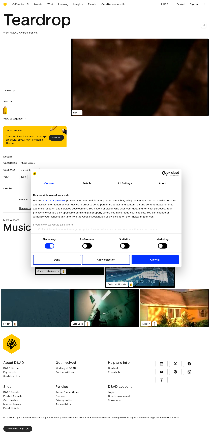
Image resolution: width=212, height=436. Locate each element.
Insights (78, 4)
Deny (57, 259)
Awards (38, 4)
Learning (63, 4)
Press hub (114, 372)
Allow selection (106, 259)
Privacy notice (64, 400)
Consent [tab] (49, 183)
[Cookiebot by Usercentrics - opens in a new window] (164, 173)
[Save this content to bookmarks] (203, 25)
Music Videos (28, 163)
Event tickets (11, 408)
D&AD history (11, 368)
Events (92, 4)
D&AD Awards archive (24, 32)
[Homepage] (5, 4)
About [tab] (162, 183)
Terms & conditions (67, 392)
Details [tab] (87, 183)
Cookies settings (18, 428)
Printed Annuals (12, 396)
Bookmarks (115, 400)
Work (50, 4)
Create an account (119, 396)
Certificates (10, 400)
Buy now (56, 138)
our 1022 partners (54, 200)
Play (77, 112)
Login (111, 392)
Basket (181, 4)
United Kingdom (29, 170)
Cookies (60, 396)
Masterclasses (12, 404)
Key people (9, 372)
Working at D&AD (66, 368)
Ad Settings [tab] (125, 183)
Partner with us (65, 372)
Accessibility (63, 404)
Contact (113, 368)
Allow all (155, 259)
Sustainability (11, 376)
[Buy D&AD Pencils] (20, 4)
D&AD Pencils (11, 392)
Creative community (113, 4)
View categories (15, 118)
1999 (23, 177)
